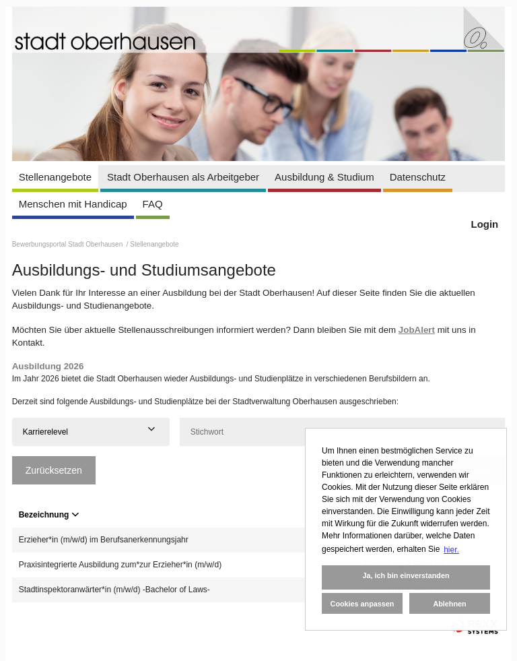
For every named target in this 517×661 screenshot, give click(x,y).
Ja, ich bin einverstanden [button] (405, 575)
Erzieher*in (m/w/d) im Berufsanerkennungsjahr (103, 539)
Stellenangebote (55, 177)
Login (484, 224)
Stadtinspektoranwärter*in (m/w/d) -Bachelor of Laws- (114, 589)
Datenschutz (418, 177)
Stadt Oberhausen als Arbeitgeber (183, 177)
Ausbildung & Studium (324, 177)
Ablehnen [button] (449, 604)
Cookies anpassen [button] (362, 604)
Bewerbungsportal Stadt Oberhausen (68, 244)
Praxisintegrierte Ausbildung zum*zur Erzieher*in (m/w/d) (120, 564)
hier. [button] (451, 550)
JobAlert (417, 330)
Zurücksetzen (54, 470)
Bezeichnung (49, 515)
